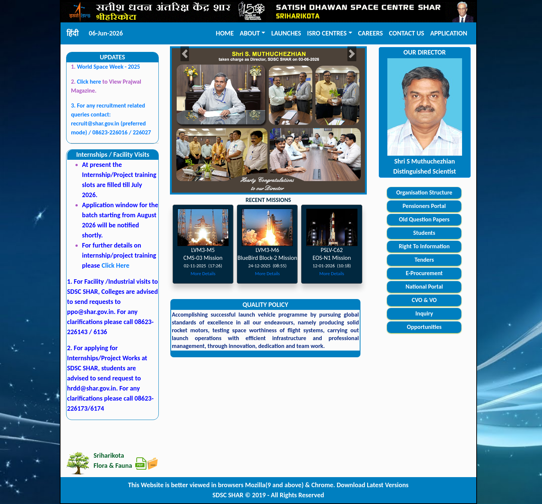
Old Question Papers (424, 219)
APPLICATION (448, 33)
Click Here (115, 265)
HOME (225, 33)
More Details (203, 273)
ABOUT (250, 33)
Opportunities (424, 326)
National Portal (424, 286)
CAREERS (370, 33)
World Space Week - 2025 (108, 66)
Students (424, 232)
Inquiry (424, 313)
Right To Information (424, 246)
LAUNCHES (286, 33)
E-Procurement (424, 273)
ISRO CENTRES (327, 33)
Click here (89, 81)
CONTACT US (406, 33)
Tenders (424, 259)
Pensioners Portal (424, 205)
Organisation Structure (424, 192)
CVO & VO (424, 300)
